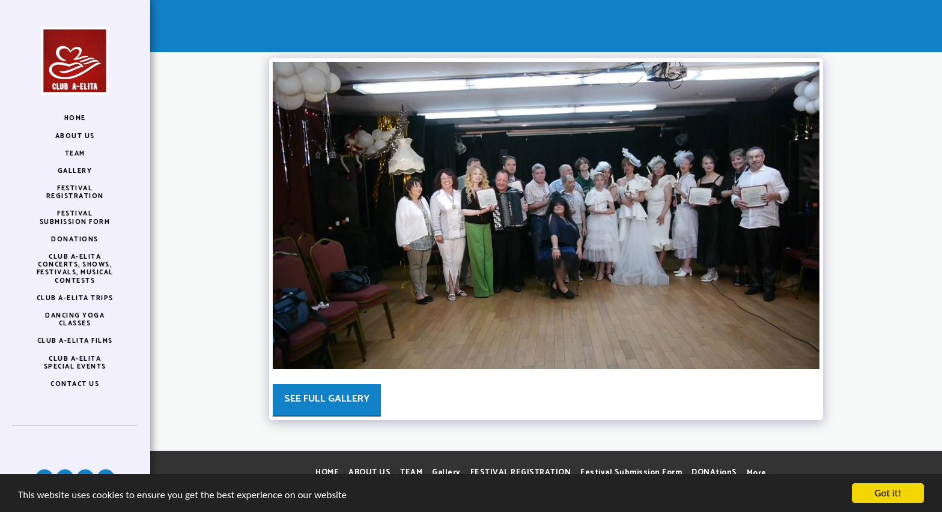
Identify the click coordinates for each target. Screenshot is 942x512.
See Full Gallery (326, 399)
